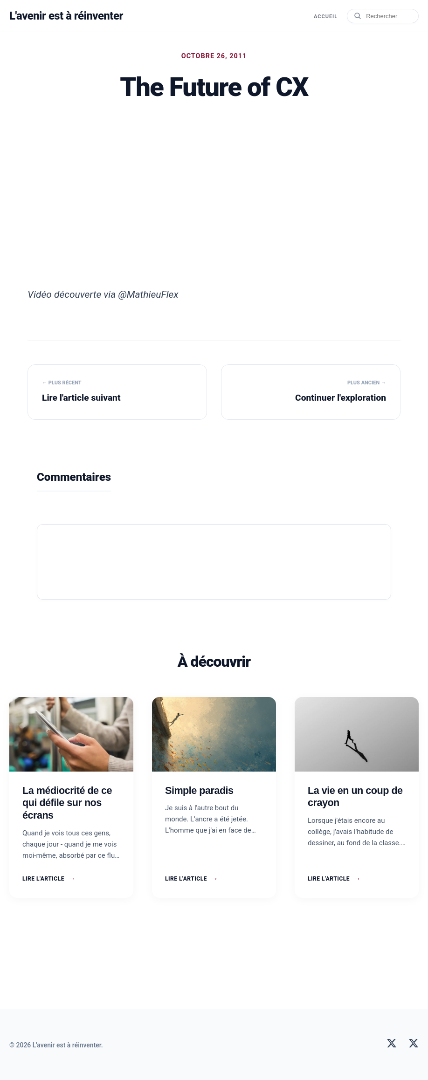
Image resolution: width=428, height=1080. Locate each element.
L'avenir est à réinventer (66, 15)
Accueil (326, 17)
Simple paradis (199, 790)
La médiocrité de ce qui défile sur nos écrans (67, 803)
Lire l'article (49, 879)
